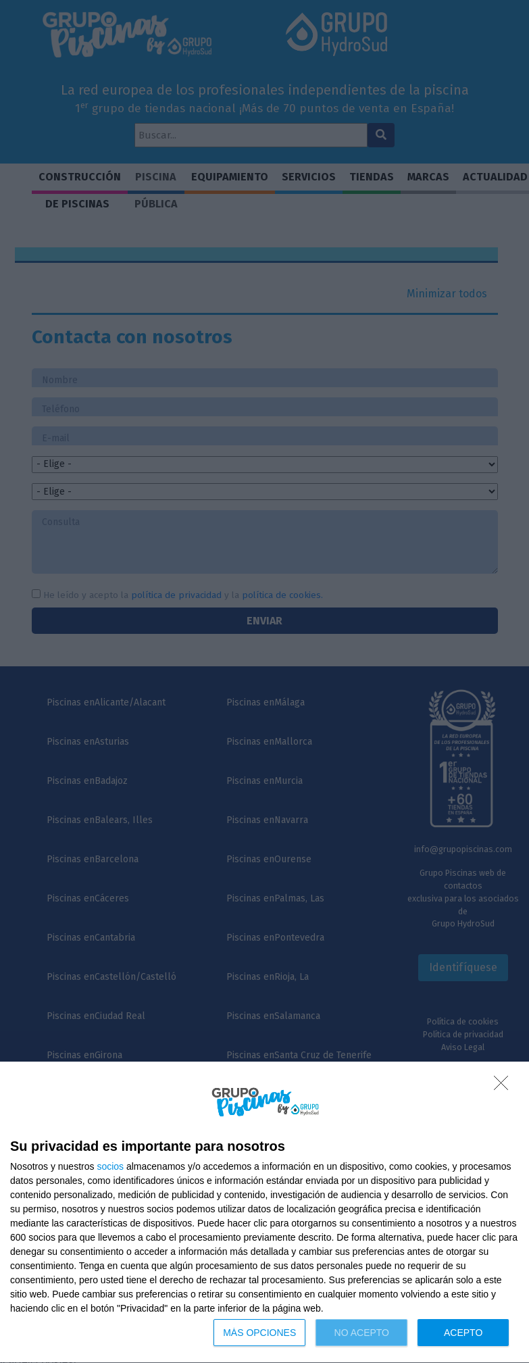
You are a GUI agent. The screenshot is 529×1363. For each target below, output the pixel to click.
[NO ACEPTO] (504, 1086)
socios (110, 1166)
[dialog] (264, 1212)
